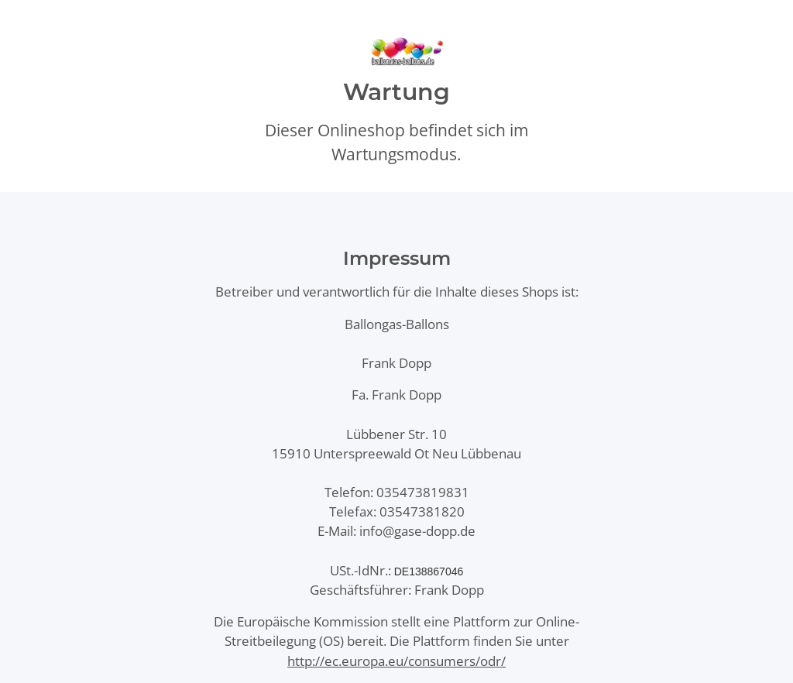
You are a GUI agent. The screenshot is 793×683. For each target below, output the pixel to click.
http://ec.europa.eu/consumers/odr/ (396, 661)
